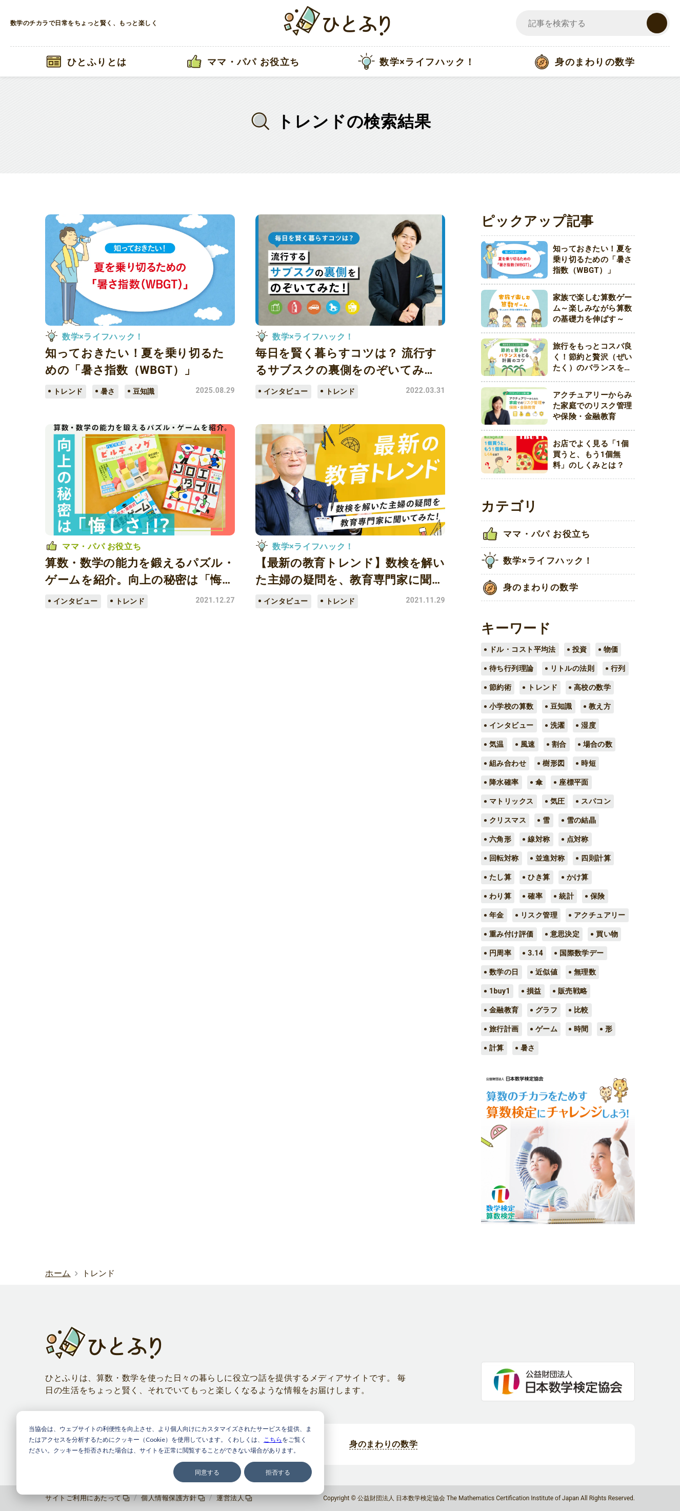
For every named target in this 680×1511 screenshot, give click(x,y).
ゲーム (546, 1029)
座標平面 (574, 782)
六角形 (500, 839)
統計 (566, 896)
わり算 (500, 896)
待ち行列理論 (511, 668)
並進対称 (550, 858)
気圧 (557, 801)
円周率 (500, 953)
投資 (579, 649)
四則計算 (596, 858)
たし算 (500, 877)
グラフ (546, 1010)
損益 (534, 991)
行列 (618, 668)
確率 (535, 896)
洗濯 (557, 725)
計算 (496, 1048)
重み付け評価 (511, 934)
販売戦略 (573, 991)
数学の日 (504, 972)
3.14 (535, 953)
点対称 (578, 839)
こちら (273, 1439)
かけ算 (578, 877)
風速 (528, 744)
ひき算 (539, 877)
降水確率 (504, 782)
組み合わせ (507, 763)
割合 (559, 744)
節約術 (500, 687)
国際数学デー (581, 953)
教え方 (600, 706)
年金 (496, 915)
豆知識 (561, 706)
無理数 (585, 972)
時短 (588, 763)
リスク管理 (539, 915)
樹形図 (554, 763)
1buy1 (499, 991)
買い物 (607, 934)
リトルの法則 (572, 668)
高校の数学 (592, 687)
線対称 (539, 839)
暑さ (528, 1048)
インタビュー (511, 725)
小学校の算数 (511, 706)
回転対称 (504, 858)
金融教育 (504, 1010)
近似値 (546, 972)
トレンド (542, 687)
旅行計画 (504, 1029)
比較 (581, 1010)
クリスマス (507, 820)
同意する (207, 1472)
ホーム (58, 1273)
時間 (581, 1029)
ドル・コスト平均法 (522, 649)
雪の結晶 (581, 820)
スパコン (596, 801)
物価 (611, 649)
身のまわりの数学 (383, 1444)
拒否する (278, 1472)
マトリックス (511, 801)
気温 (496, 744)
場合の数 (598, 744)
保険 (597, 896)
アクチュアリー (600, 915)
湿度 (588, 725)
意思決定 (565, 934)
